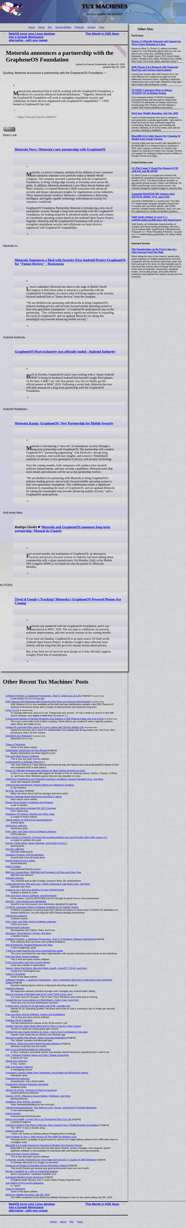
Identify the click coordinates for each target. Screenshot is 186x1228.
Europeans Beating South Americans (25, 1177)
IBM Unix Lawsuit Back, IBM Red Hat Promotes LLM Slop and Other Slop (43, 872)
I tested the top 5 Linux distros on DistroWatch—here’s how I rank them (42, 1000)
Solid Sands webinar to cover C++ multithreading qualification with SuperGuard (156, 218)
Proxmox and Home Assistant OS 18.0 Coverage (31, 808)
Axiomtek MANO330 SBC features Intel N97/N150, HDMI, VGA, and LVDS (153, 195)
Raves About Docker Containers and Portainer (29, 802)
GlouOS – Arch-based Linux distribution (26, 901)
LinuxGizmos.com (142, 162)
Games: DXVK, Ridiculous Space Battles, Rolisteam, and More (38, 1096)
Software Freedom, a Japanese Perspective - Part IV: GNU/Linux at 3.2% (43, 695)
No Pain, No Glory (15, 790)
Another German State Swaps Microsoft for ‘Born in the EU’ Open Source (43, 1026)
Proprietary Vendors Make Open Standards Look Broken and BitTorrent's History (47, 1072)
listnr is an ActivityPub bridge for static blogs (28, 1049)
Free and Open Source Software (22, 756)
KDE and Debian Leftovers (19, 1066)
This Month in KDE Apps (102, 33)
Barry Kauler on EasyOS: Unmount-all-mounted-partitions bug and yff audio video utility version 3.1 (56, 837)
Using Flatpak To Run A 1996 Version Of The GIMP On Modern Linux (41, 1136)
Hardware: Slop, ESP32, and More (23, 1101)
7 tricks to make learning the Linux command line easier (34, 950)
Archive (91, 27)
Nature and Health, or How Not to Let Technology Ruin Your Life (38, 1119)
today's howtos (13, 866)
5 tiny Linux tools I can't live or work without (28, 962)
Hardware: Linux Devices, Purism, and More (28, 933)
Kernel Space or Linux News (20, 860)
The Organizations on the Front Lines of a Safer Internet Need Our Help (154, 251)
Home (31, 27)
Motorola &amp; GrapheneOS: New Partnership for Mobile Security (64, 423)
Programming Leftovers (18, 927)
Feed (101, 27)
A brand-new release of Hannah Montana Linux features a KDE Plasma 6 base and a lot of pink (55, 718)
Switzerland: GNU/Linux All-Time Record (26, 750)
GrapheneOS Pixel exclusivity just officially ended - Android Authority (65, 351)
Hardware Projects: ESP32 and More (25, 854)
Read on (9, 128)
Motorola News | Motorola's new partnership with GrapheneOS (60, 149)
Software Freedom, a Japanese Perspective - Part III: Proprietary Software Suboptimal (50, 939)
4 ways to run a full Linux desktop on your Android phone (35, 889)
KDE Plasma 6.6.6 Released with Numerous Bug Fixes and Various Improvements (155, 68)
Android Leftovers (15, 878)
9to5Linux (137, 35)
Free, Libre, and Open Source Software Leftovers (31, 831)
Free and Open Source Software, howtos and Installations (35, 1014)
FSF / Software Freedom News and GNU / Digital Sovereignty (37, 1055)
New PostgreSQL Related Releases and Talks (29, 945)
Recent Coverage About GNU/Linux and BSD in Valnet (34, 796)
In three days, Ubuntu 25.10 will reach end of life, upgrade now (38, 1005)
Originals (79, 27)
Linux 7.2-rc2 (12, 710)
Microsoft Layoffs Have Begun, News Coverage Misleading (36, 1037)
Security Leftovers (15, 849)
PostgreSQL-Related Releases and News (27, 1084)
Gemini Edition (63, 27)
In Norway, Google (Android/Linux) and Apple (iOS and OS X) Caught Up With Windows (51, 1159)
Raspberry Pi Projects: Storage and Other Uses (30, 814)
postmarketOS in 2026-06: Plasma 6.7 (25, 762)
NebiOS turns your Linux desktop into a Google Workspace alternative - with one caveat (32, 37)
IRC (50, 27)
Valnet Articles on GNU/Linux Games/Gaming (29, 819)
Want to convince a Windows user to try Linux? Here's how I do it (39, 994)
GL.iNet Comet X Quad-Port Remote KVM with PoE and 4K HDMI (155, 170)
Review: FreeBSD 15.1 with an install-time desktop (32, 1171)
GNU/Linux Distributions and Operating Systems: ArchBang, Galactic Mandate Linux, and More (54, 779)
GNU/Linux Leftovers (16, 825)
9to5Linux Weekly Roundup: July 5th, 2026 (155, 113)
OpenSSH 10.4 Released (19, 735)
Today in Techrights (15, 744)
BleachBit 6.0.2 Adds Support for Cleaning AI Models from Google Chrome (156, 137)
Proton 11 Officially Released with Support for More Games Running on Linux (156, 43)
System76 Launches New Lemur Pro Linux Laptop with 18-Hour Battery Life (45, 727)
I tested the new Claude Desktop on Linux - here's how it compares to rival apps (47, 1032)
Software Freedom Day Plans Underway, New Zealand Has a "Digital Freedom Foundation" (53, 1125)
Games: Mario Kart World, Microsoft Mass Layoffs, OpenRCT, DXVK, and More (46, 968)
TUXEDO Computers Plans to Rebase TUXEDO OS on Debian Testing (152, 91)
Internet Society (141, 243)
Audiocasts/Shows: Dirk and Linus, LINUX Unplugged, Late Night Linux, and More (48, 884)
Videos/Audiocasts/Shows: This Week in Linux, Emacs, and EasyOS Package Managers (51, 1107)
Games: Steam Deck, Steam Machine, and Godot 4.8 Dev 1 (36, 843)
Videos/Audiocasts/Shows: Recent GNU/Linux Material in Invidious (40, 785)
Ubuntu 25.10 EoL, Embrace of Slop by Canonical (31, 1090)
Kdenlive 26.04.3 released (19, 1020)
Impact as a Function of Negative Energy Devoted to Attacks (37, 1165)
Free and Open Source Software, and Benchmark (31, 895)
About (41, 27)
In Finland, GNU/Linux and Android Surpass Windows (33, 1043)
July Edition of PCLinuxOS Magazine (25, 1183)
